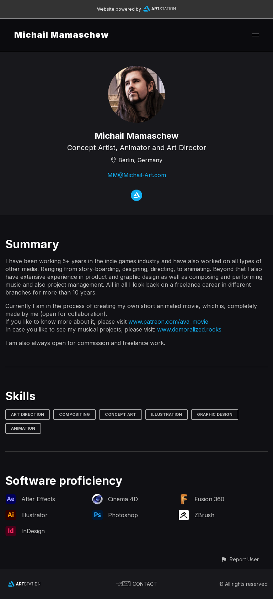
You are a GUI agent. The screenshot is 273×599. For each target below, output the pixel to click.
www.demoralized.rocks (189, 329)
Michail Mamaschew (61, 35)
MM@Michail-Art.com (136, 175)
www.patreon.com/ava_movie (168, 321)
